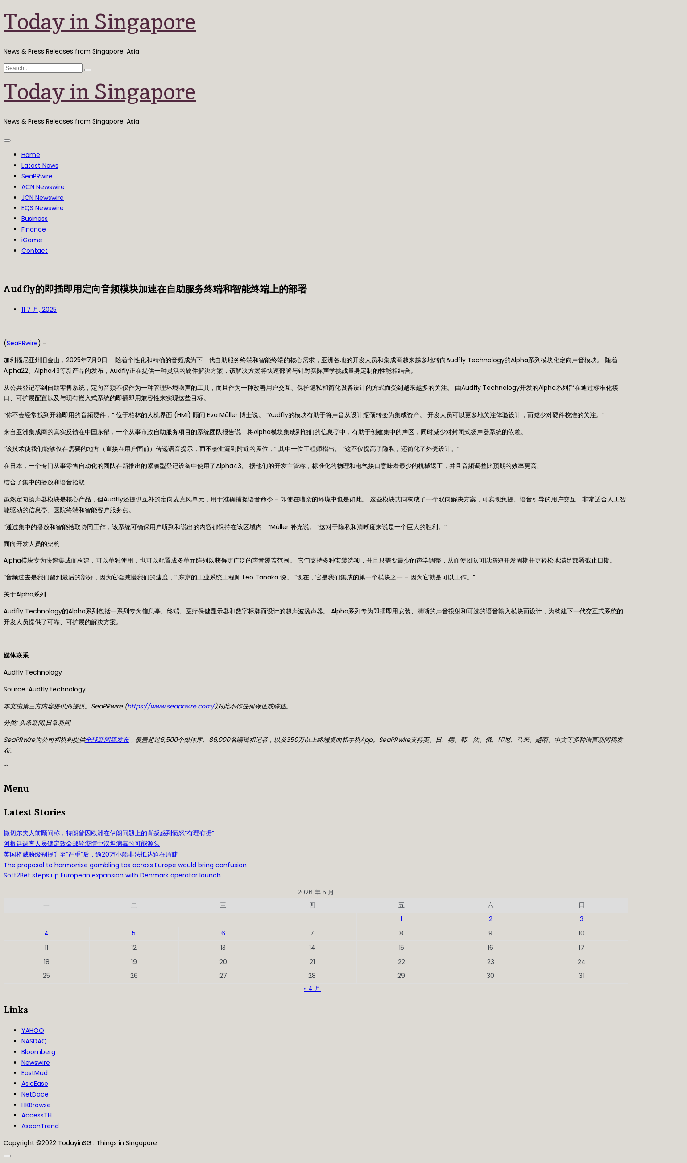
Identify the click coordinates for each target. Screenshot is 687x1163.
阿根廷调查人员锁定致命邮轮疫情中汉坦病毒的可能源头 (82, 843)
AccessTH (36, 1115)
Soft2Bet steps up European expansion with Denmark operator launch (112, 875)
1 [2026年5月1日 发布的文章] (401, 919)
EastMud (34, 1072)
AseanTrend (40, 1126)
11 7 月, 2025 (39, 309)
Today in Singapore (100, 21)
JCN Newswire (42, 197)
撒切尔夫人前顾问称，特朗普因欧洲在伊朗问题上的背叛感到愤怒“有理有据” (109, 832)
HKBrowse (36, 1105)
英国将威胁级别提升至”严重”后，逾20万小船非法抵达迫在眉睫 (91, 854)
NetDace (35, 1094)
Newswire (35, 1062)
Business (34, 218)
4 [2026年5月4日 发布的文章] (46, 933)
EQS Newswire (42, 207)
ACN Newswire (43, 186)
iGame (31, 240)
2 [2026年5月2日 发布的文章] (490, 919)
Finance (33, 229)
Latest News (39, 165)
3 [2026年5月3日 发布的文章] (582, 919)
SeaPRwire (37, 176)
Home (30, 154)
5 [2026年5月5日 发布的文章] (134, 933)
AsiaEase (34, 1083)
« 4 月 (312, 988)
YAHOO (32, 1030)
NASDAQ (34, 1041)
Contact (34, 250)
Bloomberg (38, 1051)
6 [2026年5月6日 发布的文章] (223, 933)
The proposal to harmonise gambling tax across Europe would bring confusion (125, 865)
